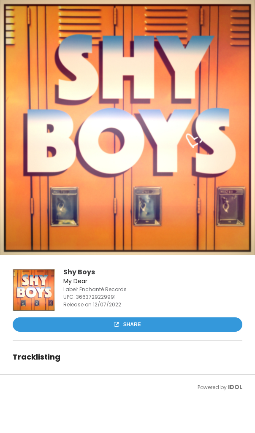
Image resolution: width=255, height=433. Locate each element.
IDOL (235, 387)
